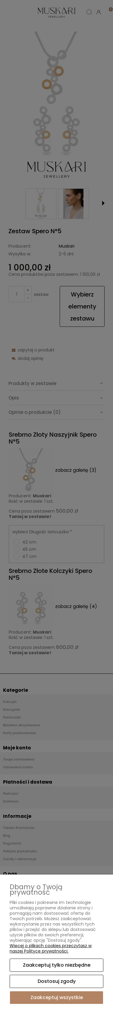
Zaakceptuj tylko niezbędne (56, 965)
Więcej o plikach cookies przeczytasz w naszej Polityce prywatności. (51, 948)
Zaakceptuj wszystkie (56, 997)
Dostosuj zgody (57, 981)
